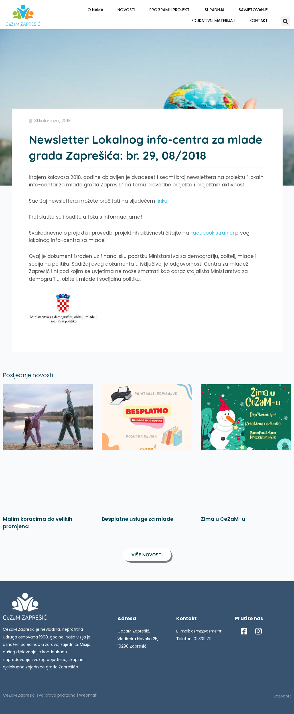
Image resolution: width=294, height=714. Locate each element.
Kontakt (259, 20)
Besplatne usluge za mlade (137, 518)
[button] (285, 21)
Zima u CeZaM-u (223, 518)
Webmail (88, 695)
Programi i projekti (169, 10)
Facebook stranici (212, 232)
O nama (95, 10)
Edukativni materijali (213, 20)
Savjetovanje (253, 10)
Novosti (126, 10)
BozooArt (282, 696)
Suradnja (214, 10)
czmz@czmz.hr (206, 631)
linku (162, 201)
